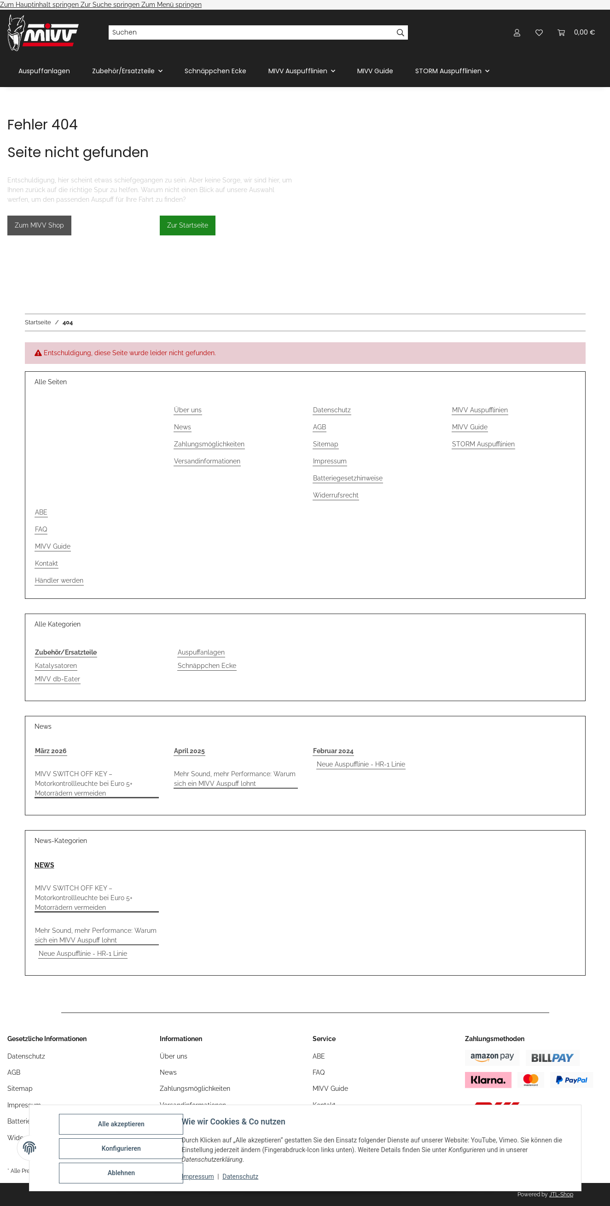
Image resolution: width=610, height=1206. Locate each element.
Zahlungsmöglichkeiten (209, 444)
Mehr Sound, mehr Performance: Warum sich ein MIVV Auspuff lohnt (235, 778)
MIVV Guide (375, 71)
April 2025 (189, 751)
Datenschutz (242, 1177)
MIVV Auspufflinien (480, 410)
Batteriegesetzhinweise (348, 478)
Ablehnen (122, 1173)
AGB (319, 427)
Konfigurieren (122, 1149)
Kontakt (46, 563)
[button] (517, 32)
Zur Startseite (187, 225)
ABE (41, 512)
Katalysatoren (56, 665)
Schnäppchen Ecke (207, 665)
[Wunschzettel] (539, 32)
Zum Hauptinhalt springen (40, 4)
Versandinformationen (207, 461)
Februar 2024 (333, 751)
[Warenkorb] (576, 32)
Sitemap (325, 444)
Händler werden (59, 580)
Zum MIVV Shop (39, 225)
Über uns (188, 410)
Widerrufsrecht (336, 495)
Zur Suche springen (111, 4)
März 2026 (51, 751)
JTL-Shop (561, 1194)
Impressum (199, 1177)
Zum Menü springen (171, 4)
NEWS (44, 865)
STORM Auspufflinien (483, 444)
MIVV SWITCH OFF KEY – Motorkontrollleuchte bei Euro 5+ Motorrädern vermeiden (84, 783)
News (182, 427)
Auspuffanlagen (201, 652)
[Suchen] (251, 33)
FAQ (41, 529)
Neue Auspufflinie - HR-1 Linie (361, 764)
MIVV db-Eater (57, 679)
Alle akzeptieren (122, 1125)
